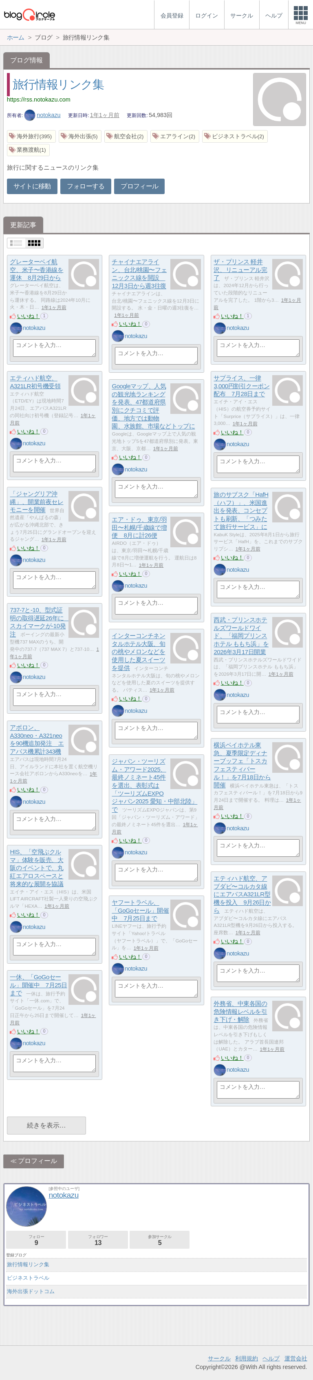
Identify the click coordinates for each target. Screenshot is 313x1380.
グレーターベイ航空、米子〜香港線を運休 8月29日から (36, 270)
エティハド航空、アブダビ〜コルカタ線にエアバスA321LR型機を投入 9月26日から (242, 894)
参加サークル (160, 1240)
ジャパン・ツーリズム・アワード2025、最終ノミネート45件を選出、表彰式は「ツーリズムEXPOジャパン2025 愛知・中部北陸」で (154, 785)
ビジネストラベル (28, 1278)
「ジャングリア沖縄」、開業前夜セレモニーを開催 (36, 502)
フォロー (36, 1240)
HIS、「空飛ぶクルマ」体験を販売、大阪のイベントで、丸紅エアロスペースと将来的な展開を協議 (36, 868)
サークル (219, 1358)
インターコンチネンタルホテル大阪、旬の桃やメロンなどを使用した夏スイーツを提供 (138, 652)
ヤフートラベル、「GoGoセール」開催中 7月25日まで (140, 910)
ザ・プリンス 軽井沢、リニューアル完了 (240, 270)
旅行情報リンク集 (58, 84)
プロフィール (139, 186)
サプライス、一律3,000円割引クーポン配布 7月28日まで (241, 386)
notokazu (42, 115)
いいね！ (28, 316)
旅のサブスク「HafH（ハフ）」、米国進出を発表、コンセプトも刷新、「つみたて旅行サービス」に (241, 511)
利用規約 (246, 1358)
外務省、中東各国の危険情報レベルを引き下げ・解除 (240, 1011)
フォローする (85, 186)
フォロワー (98, 1240)
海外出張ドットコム (31, 1291)
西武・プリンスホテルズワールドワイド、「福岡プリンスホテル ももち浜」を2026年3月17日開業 (241, 636)
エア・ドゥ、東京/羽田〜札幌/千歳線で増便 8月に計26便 (139, 527)
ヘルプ (271, 1358)
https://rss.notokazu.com (39, 99)
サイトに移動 (32, 186)
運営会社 (295, 1358)
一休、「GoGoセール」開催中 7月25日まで (38, 985)
